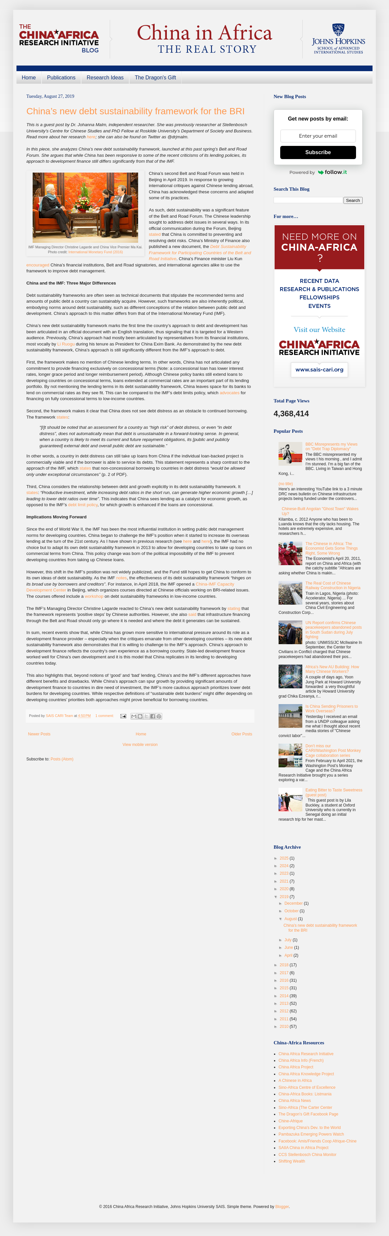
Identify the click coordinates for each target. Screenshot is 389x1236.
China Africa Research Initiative (306, 1054)
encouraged (37, 264)
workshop (94, 596)
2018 (285, 965)
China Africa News (295, 1100)
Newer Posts (39, 734)
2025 (285, 858)
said (192, 614)
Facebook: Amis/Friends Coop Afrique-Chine (318, 1141)
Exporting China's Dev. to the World (310, 1127)
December (294, 903)
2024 (285, 866)
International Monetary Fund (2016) (96, 252)
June (289, 947)
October (292, 911)
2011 (285, 1019)
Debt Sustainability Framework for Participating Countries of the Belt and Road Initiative (200, 252)
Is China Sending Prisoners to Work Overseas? (332, 708)
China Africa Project (296, 1067)
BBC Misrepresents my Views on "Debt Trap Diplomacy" (332, 446)
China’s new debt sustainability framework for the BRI (135, 111)
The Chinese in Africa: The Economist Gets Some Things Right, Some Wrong (332, 548)
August (291, 919)
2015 (285, 988)
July (288, 940)
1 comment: (105, 716)
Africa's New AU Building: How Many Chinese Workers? (332, 669)
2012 (285, 1011)
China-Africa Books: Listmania (305, 1094)
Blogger (282, 1206)
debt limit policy (83, 504)
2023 (285, 873)
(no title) (286, 483)
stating (233, 608)
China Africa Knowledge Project (306, 1074)
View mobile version (140, 744)
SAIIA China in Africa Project (303, 1147)
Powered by (318, 172)
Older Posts (241, 734)
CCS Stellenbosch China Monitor (307, 1154)
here (91, 136)
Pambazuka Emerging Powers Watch (311, 1134)
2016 (285, 980)
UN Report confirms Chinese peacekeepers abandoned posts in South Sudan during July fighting (334, 629)
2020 (285, 889)
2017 (285, 973)
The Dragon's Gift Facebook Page (308, 1114)
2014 (285, 996)
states (62, 417)
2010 (285, 1026)
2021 (285, 881)
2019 (285, 896)
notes (121, 577)
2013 (285, 1003)
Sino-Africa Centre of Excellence (307, 1087)
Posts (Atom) (61, 759)
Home (29, 77)
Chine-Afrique (291, 1121)
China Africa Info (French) (301, 1060)
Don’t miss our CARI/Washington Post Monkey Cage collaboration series (333, 751)
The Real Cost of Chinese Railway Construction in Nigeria (333, 585)
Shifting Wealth (292, 1161)
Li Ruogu (66, 344)
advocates (229, 392)
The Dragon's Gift (155, 77)
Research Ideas (105, 77)
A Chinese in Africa (295, 1080)
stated (155, 234)
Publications (61, 77)
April (288, 955)
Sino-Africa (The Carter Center (305, 1107)
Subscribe (318, 152)
